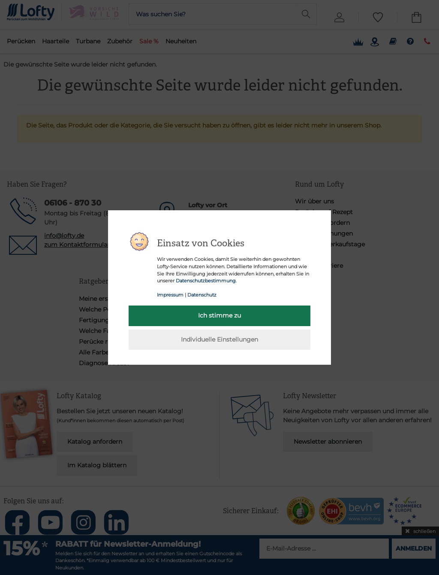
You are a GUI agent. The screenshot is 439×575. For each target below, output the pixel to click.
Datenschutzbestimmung (206, 281)
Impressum (170, 295)
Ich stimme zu (219, 315)
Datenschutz (201, 295)
